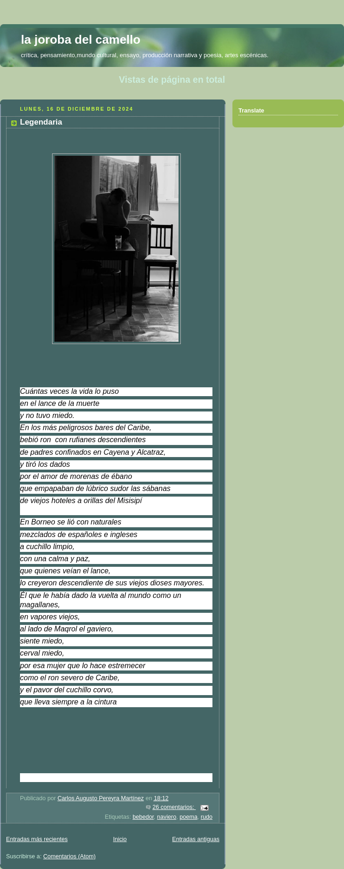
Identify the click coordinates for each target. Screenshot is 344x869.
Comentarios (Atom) (69, 856)
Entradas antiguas (195, 839)
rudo (206, 817)
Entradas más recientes (36, 839)
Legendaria (41, 122)
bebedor (143, 817)
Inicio (119, 839)
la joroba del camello (80, 39)
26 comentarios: (174, 807)
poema (188, 817)
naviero (166, 817)
